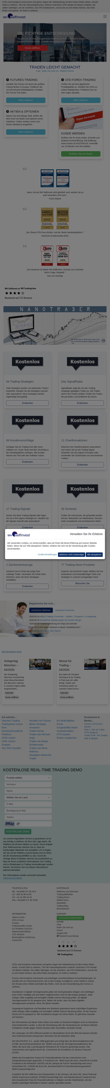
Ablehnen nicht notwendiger (71, 554)
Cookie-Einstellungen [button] (47, 554)
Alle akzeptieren (94, 554)
